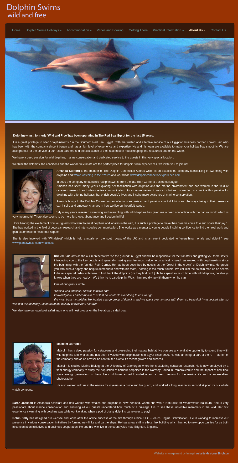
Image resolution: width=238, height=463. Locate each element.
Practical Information (168, 30)
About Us (197, 30)
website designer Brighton (212, 453)
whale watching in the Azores (91, 175)
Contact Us (218, 30)
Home (16, 30)
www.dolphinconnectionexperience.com (155, 175)
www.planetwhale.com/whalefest (33, 242)
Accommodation (79, 30)
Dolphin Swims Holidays (44, 30)
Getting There (138, 30)
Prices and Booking (110, 30)
